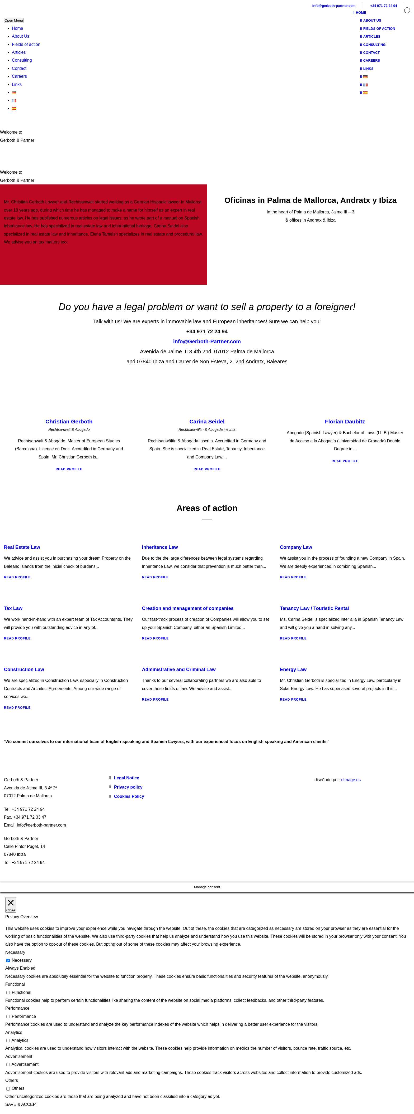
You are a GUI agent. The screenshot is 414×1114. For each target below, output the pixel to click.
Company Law (296, 547)
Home (17, 28)
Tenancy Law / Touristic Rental (314, 608)
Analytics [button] (13, 1032)
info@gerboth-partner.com (334, 6)
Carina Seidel (206, 421)
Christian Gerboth (69, 421)
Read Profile (69, 469)
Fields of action (26, 44)
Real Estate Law (22, 547)
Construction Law (24, 669)
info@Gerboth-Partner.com (207, 341)
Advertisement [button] (18, 1056)
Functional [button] (15, 984)
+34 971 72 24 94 (383, 6)
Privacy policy (128, 787)
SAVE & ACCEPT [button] (21, 1104)
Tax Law (13, 608)
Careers (19, 76)
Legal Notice (126, 778)
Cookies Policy (129, 796)
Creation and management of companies (188, 608)
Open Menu (13, 20)
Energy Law (293, 669)
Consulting (22, 60)
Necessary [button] (15, 952)
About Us (20, 36)
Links (17, 84)
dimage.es (351, 780)
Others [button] (11, 1080)
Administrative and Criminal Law (179, 669)
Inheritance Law (160, 547)
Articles (19, 52)
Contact (19, 68)
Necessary (22, 960)
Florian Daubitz (345, 421)
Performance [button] (17, 1008)
